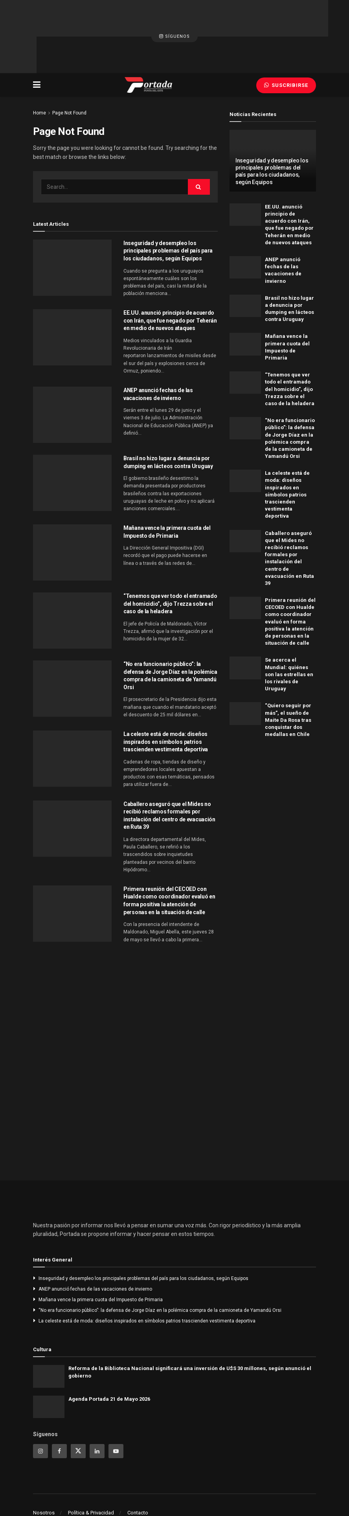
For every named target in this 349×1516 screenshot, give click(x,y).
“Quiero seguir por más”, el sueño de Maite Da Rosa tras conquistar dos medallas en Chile (288, 682)
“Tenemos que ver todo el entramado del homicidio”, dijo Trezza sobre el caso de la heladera (170, 565)
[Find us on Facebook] (59, 1413)
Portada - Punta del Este (76, 1491)
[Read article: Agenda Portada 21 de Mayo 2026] (48, 1368)
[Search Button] (199, 149)
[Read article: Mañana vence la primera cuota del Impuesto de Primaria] (72, 514)
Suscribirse (286, 47)
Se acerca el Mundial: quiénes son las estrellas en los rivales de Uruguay (289, 636)
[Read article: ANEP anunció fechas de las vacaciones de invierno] (72, 377)
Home (39, 74)
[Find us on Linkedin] (97, 1413)
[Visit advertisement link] (273, 761)
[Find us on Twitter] (78, 1413)
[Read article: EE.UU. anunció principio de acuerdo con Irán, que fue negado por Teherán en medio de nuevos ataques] (72, 299)
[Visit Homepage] (148, 47)
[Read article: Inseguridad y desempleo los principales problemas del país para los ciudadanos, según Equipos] (72, 229)
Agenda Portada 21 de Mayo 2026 (109, 1361)
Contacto (137, 1474)
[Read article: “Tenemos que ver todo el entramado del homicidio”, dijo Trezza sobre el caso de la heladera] (72, 582)
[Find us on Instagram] (40, 1413)
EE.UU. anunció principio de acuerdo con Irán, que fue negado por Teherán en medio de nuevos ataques (170, 282)
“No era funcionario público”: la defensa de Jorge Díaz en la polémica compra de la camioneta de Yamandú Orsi (160, 1272)
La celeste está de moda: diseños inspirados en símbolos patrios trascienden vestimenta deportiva (165, 703)
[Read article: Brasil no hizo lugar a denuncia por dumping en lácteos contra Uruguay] (72, 445)
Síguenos (174, 17)
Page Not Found (69, 74)
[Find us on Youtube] (115, 1413)
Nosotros (44, 1474)
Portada (251, 1491)
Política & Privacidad (91, 1474)
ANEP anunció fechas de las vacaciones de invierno (95, 1251)
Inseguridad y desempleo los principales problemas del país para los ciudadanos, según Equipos (168, 212)
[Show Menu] (36, 47)
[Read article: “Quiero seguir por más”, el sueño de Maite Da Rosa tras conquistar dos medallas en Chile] (245, 675)
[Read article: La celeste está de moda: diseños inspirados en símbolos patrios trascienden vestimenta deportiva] (72, 720)
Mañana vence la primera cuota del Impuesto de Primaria (101, 1261)
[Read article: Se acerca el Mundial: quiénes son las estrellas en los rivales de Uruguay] (245, 630)
